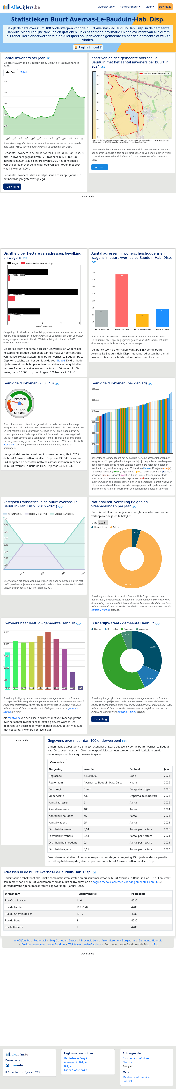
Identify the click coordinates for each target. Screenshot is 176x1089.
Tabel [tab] (24, 72)
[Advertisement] (88, 223)
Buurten (98, 167)
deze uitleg (9, 444)
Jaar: (94, 522)
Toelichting (12, 186)
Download (165, 6)
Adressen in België (75, 1062)
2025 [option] (102, 522)
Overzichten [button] (105, 6)
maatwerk (14, 718)
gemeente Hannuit (100, 609)
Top (156, 944)
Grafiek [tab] (10, 72)
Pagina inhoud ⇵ (88, 47)
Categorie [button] (56, 762)
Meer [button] (149, 6)
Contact (127, 1081)
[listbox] (103, 522)
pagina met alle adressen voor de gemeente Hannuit (125, 882)
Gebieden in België (75, 1058)
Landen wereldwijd (75, 1070)
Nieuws (127, 1062)
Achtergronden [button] (129, 6)
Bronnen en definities (136, 1058)
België (61, 360)
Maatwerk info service (136, 1077)
